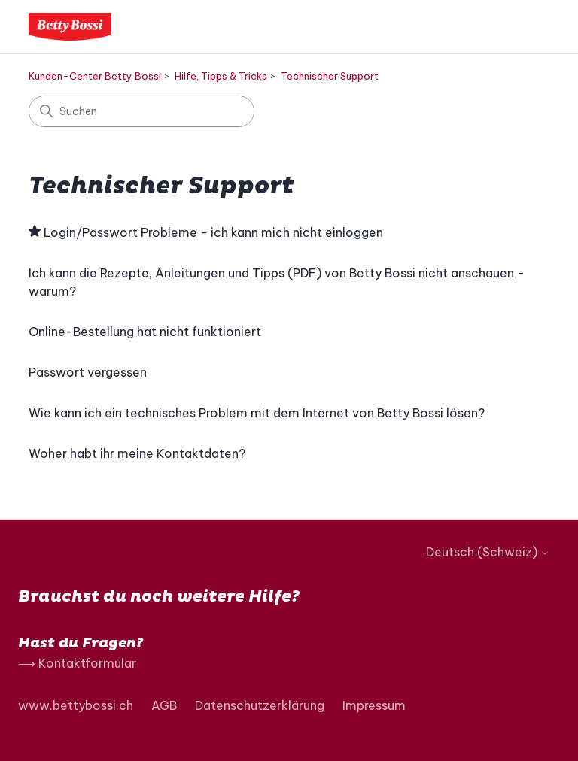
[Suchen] (141, 111)
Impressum (374, 705)
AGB (164, 705)
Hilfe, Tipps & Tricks (221, 76)
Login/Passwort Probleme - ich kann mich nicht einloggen (213, 232)
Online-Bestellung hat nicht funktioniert (145, 331)
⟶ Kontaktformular (77, 663)
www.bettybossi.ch (75, 705)
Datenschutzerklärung (259, 705)
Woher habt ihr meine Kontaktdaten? (137, 453)
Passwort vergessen (88, 372)
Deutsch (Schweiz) (487, 552)
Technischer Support (330, 76)
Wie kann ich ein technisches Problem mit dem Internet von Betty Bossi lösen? (257, 412)
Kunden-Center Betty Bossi (95, 76)
